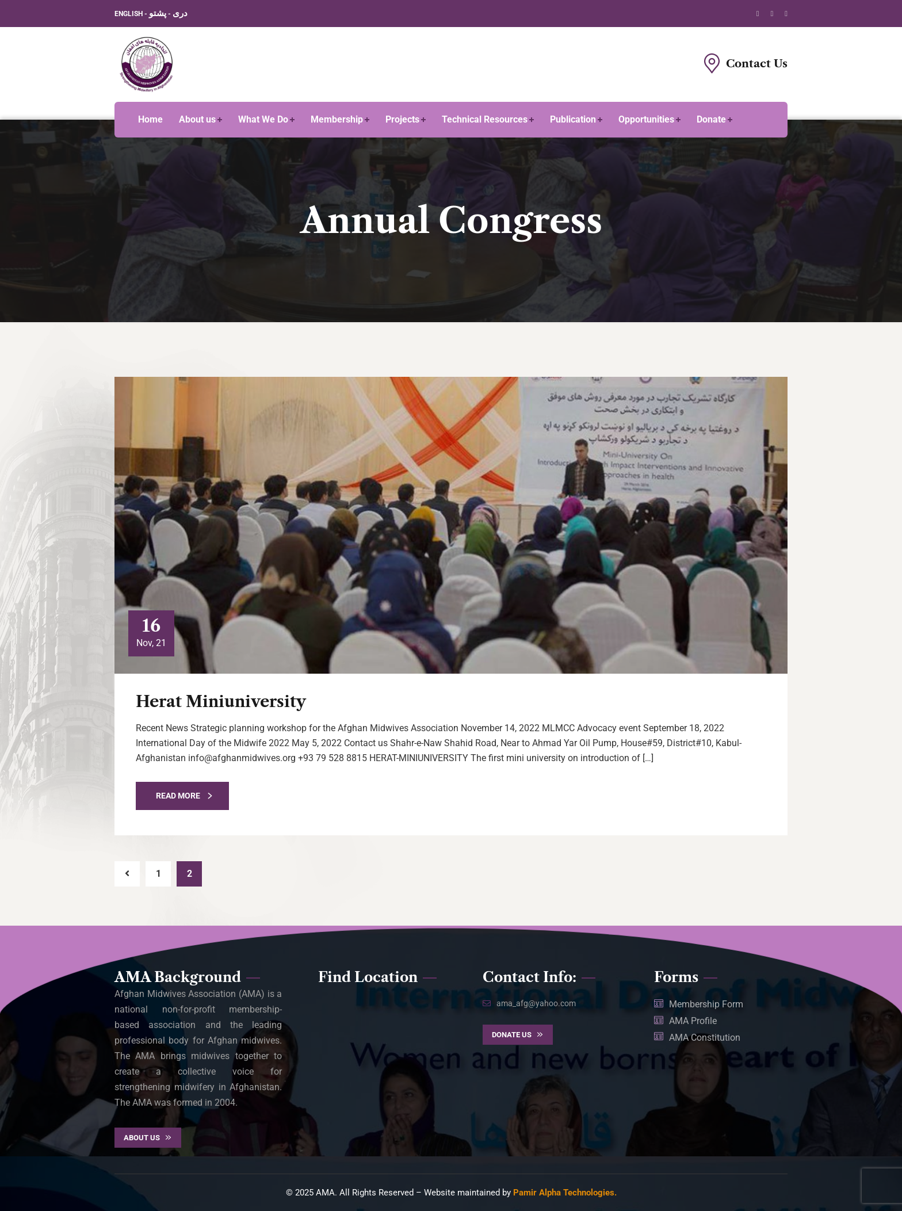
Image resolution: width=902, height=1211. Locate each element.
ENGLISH (129, 14)
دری (180, 13)
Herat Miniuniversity (221, 701)
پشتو (157, 13)
